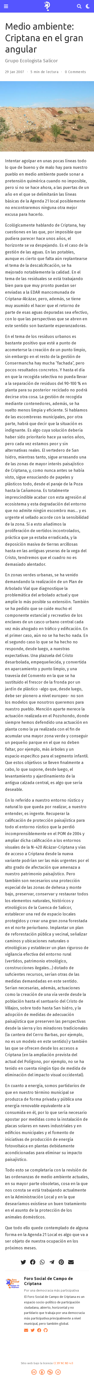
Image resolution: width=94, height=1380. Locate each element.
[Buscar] (79, 6)
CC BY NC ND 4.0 (63, 1363)
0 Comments (75, 72)
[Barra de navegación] (6, 6)
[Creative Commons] (47, 1373)
